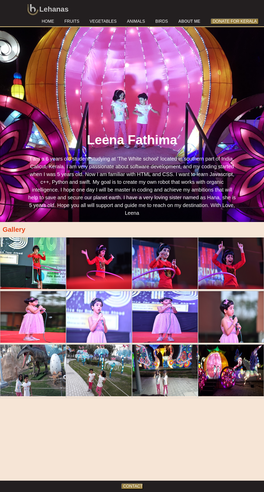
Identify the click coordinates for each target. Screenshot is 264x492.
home (48, 21)
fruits (71, 21)
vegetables (103, 21)
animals (136, 21)
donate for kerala (235, 21)
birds (161, 21)
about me (189, 21)
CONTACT (133, 486)
